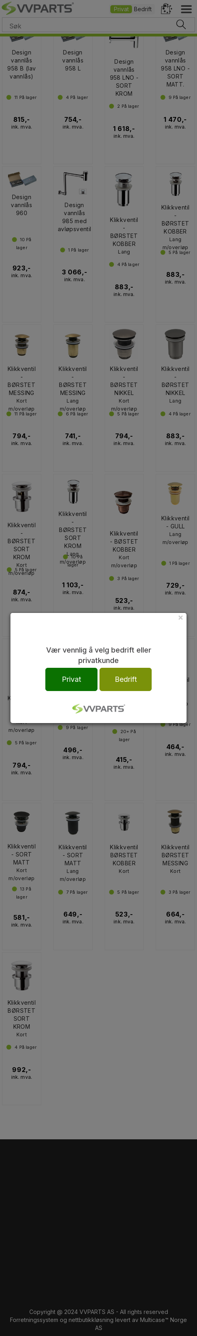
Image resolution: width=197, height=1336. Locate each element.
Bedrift (126, 679)
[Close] (180, 617)
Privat (71, 679)
